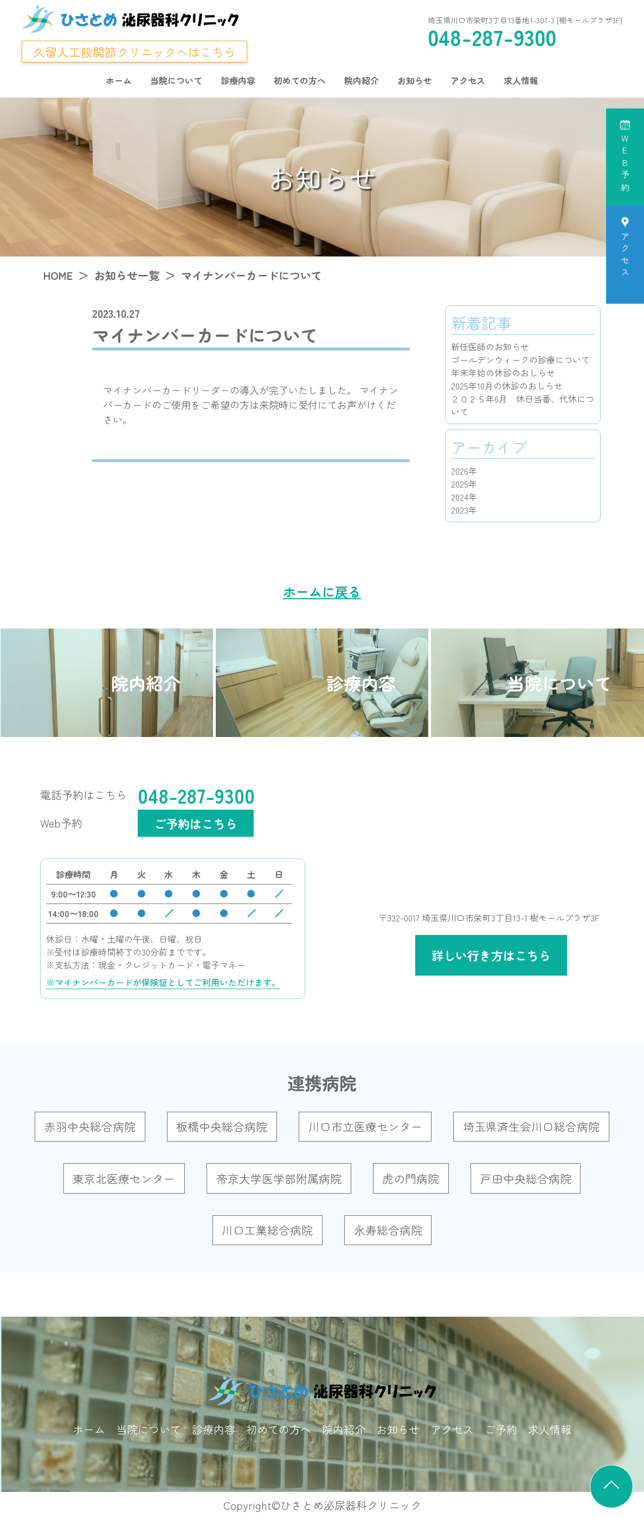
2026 (459, 470)
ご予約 (501, 1429)
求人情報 (521, 80)
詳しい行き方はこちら (491, 955)
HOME (58, 275)
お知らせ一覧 (126, 275)
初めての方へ (300, 80)
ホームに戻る (322, 591)
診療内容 (238, 80)
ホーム (119, 80)
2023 (459, 509)
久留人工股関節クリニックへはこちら (134, 51)
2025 (459, 483)
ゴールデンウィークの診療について (520, 359)
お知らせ (414, 80)
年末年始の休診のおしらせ (503, 372)
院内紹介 (361, 80)
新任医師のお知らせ (490, 346)
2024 (459, 496)
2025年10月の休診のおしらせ (507, 385)
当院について (176, 80)
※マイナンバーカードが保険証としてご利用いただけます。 (163, 982)
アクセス (467, 80)
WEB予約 (625, 164)
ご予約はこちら (195, 823)
